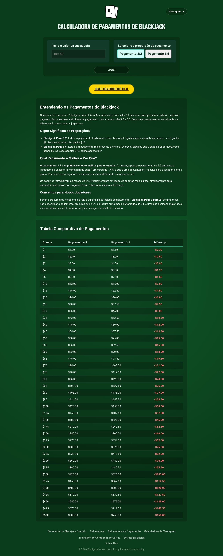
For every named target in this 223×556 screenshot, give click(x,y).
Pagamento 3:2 (131, 54)
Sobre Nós (111, 543)
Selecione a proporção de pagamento (144, 45)
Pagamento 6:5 (158, 53)
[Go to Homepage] (111, 11)
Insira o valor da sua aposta (71, 45)
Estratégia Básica (134, 537)
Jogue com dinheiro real (111, 89)
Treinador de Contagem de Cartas (99, 537)
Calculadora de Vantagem (159, 531)
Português (176, 11)
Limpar (111, 70)
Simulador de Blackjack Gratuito (67, 531)
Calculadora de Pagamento (124, 531)
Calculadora (97, 531)
